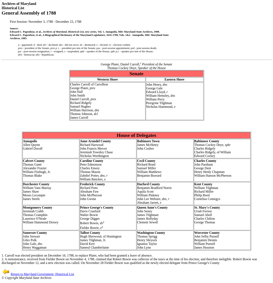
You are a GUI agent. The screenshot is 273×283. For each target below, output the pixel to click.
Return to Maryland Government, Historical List (42, 274)
